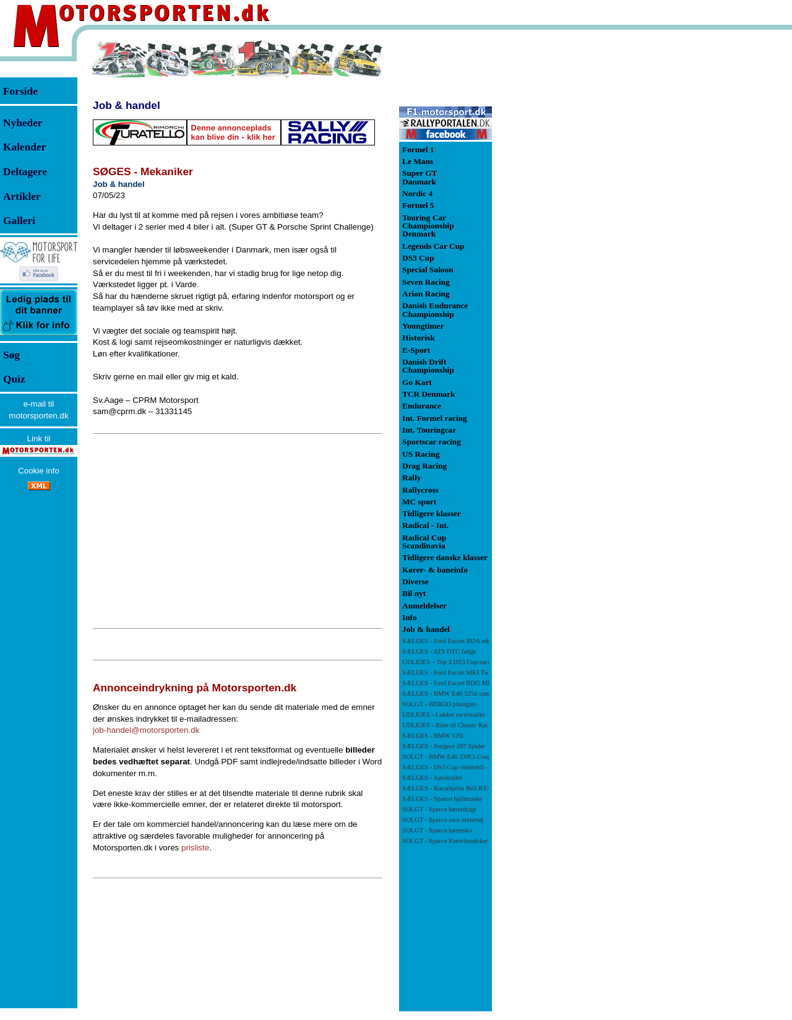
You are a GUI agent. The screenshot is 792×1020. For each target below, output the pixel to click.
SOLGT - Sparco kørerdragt (439, 809)
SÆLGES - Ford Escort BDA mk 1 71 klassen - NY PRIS (478, 641)
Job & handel (126, 105)
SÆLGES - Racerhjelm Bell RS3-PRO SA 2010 (465, 788)
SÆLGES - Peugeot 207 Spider (443, 746)
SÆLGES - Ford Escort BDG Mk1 (448, 683)
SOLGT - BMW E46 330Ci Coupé (448, 756)
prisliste (195, 847)
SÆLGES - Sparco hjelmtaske (442, 798)
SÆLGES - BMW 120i (432, 735)
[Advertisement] (237, 531)
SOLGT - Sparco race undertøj (442, 819)
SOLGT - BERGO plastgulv (439, 704)
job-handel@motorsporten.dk (146, 730)
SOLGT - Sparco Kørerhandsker (445, 840)
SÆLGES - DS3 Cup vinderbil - (458, 767)
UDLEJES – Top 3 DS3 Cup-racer (447, 662)
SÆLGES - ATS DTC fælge (439, 651)
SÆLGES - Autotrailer (432, 777)
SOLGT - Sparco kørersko (437, 830)
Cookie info (38, 470)
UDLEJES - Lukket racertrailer (443, 714)
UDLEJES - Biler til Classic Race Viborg (457, 725)
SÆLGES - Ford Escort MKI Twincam (453, 672)
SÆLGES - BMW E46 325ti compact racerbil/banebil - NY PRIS (488, 693)
